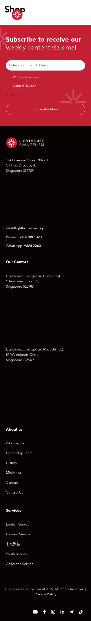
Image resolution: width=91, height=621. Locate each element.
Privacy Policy (45, 594)
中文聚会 (13, 544)
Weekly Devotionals (26, 77)
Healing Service (18, 534)
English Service (17, 524)
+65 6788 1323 (30, 237)
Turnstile (12, 94)
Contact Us (14, 492)
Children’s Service (19, 563)
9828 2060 (32, 245)
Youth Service (16, 554)
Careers (12, 482)
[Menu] (76, 14)
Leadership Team (19, 453)
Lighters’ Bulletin (24, 86)
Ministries (13, 472)
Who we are (15, 443)
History (11, 462)
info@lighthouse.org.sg (24, 228)
